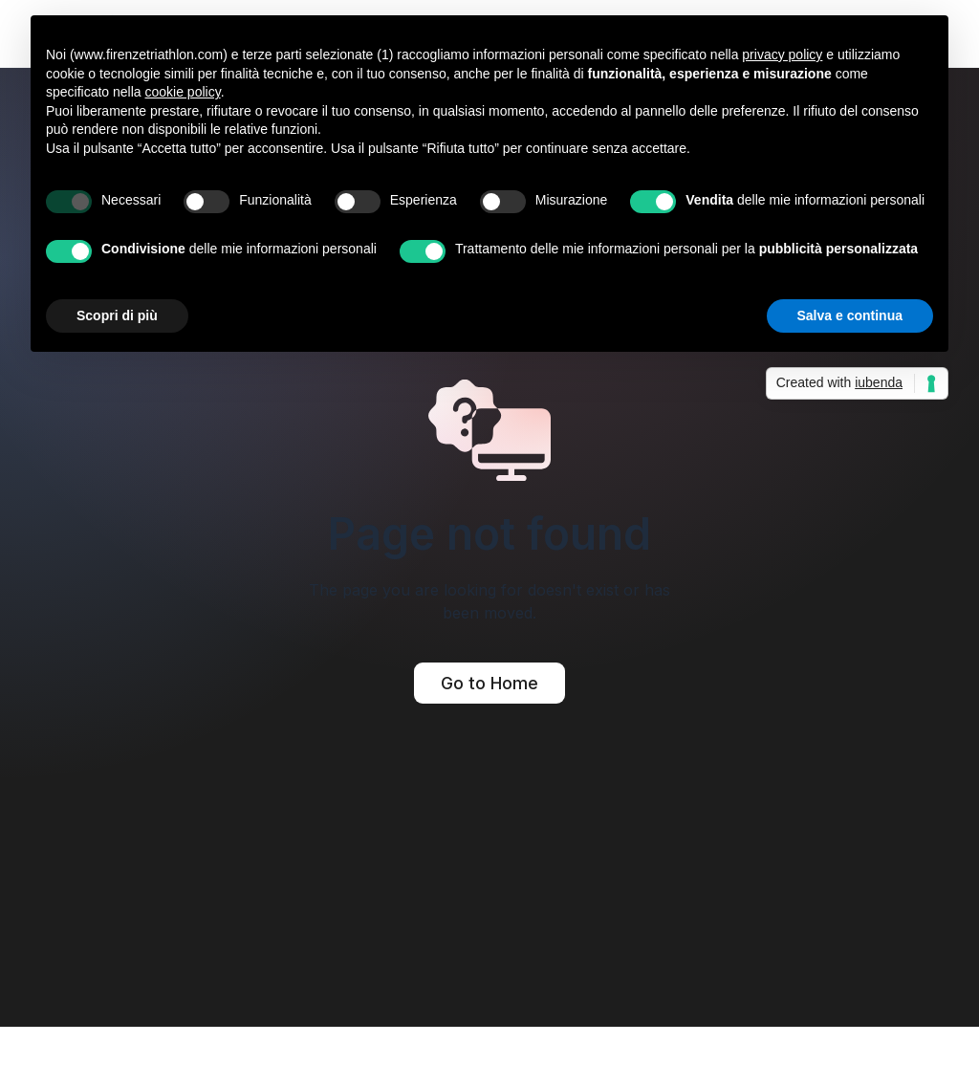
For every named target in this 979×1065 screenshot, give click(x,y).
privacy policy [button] (782, 54)
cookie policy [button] (183, 91)
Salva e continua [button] (850, 315)
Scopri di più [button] (117, 315)
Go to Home (489, 683)
